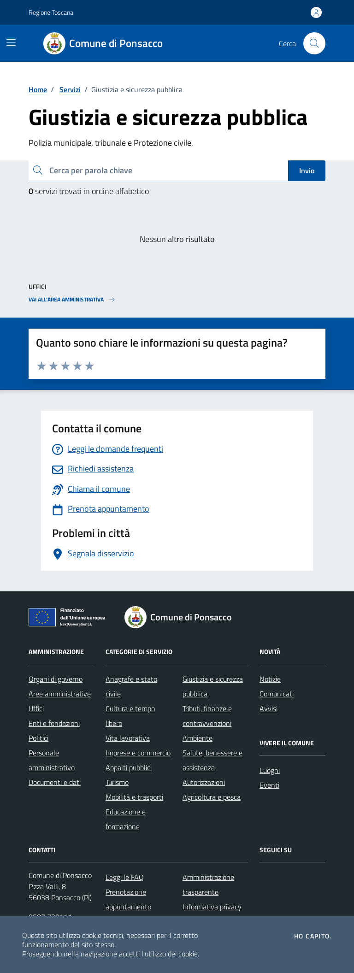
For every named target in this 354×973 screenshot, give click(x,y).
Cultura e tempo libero (130, 716)
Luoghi (270, 770)
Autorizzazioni (204, 782)
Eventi (269, 784)
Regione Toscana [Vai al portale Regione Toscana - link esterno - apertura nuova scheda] (51, 12)
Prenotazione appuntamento (128, 899)
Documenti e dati (55, 782)
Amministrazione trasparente (208, 884)
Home (38, 89)
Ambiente (197, 737)
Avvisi (268, 708)
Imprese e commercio (138, 752)
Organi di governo (56, 678)
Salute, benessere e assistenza (212, 760)
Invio (306, 170)
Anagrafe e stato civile (131, 686)
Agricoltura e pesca (212, 796)
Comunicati (277, 693)
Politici (38, 737)
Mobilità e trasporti (134, 796)
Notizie (270, 678)
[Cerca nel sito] (314, 43)
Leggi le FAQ (125, 877)
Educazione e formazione (126, 819)
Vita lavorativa (128, 737)
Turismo (117, 782)
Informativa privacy (212, 906)
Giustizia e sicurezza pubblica (213, 686)
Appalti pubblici (129, 767)
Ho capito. (313, 936)
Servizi (70, 89)
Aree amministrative (60, 693)
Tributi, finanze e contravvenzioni (207, 716)
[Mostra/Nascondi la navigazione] (11, 42)
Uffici (36, 708)
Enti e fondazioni (54, 723)
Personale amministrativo (52, 760)
